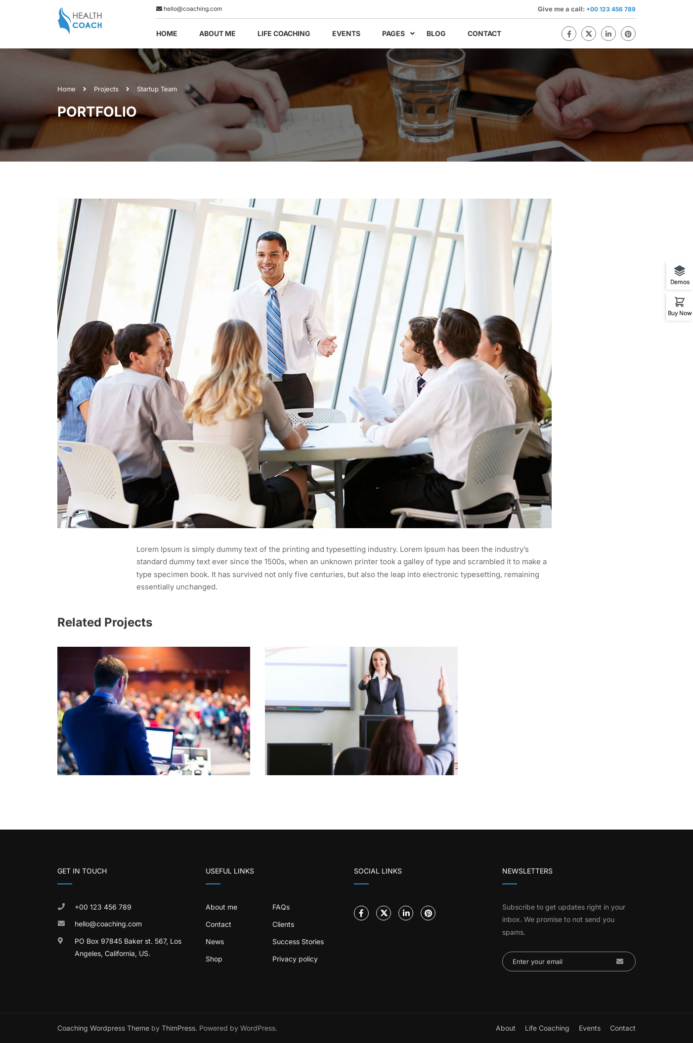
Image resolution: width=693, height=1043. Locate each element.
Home (166, 33)
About (506, 1028)
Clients (283, 924)
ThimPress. (179, 1028)
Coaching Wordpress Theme (103, 1028)
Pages (393, 33)
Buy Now (680, 312)
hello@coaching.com (108, 923)
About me (221, 907)
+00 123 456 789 (610, 9)
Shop (214, 959)
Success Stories (298, 941)
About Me (217, 33)
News (215, 941)
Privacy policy (295, 959)
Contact (484, 33)
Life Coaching (284, 33)
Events (346, 33)
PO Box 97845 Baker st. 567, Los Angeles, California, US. (128, 947)
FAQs (281, 907)
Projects (106, 89)
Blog (436, 33)
